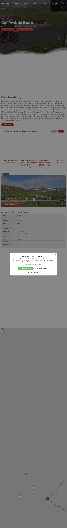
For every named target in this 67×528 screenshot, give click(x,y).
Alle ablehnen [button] (42, 268)
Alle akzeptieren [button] (25, 268)
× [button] (55, 254)
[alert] (33, 264)
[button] (33, 264)
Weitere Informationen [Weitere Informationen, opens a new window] (42, 262)
